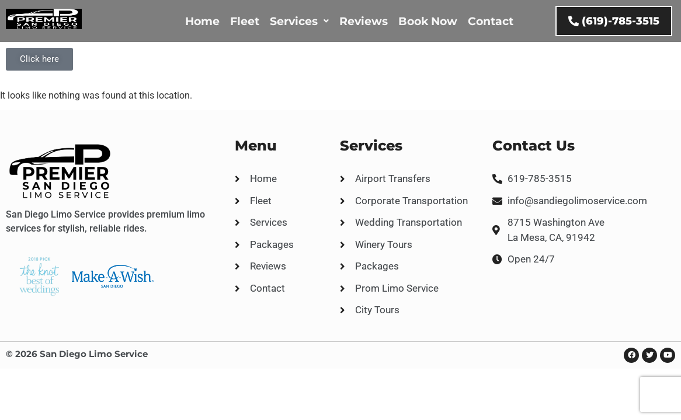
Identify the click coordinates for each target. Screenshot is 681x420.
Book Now (427, 21)
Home (202, 21)
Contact (490, 21)
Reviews (363, 21)
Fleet (244, 21)
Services (299, 21)
